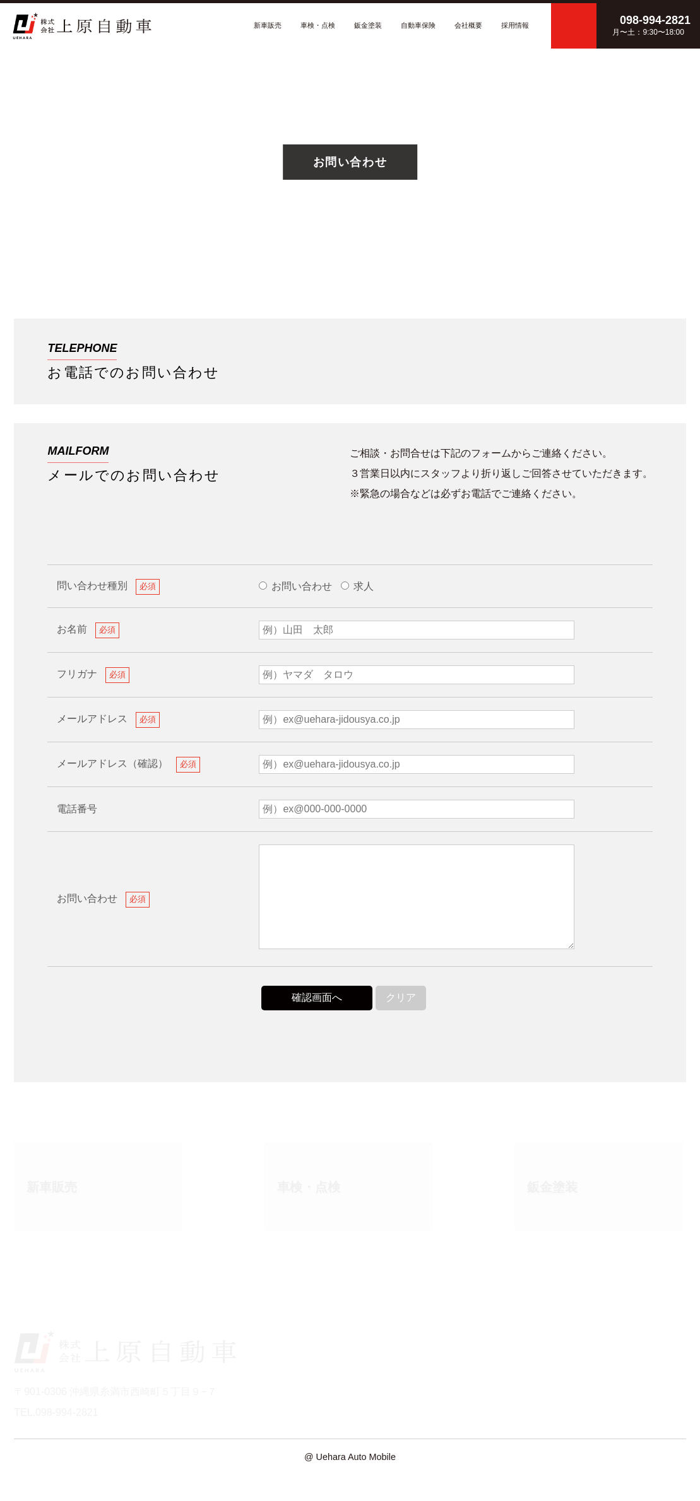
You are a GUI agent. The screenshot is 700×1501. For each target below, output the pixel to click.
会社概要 (468, 25)
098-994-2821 (587, 372)
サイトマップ (615, 1391)
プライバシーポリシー (635, 1374)
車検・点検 (317, 25)
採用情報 (515, 25)
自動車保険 (418, 25)
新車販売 (268, 25)
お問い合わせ (290, 1408)
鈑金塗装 (368, 25)
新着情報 (280, 1391)
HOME (275, 1357)
